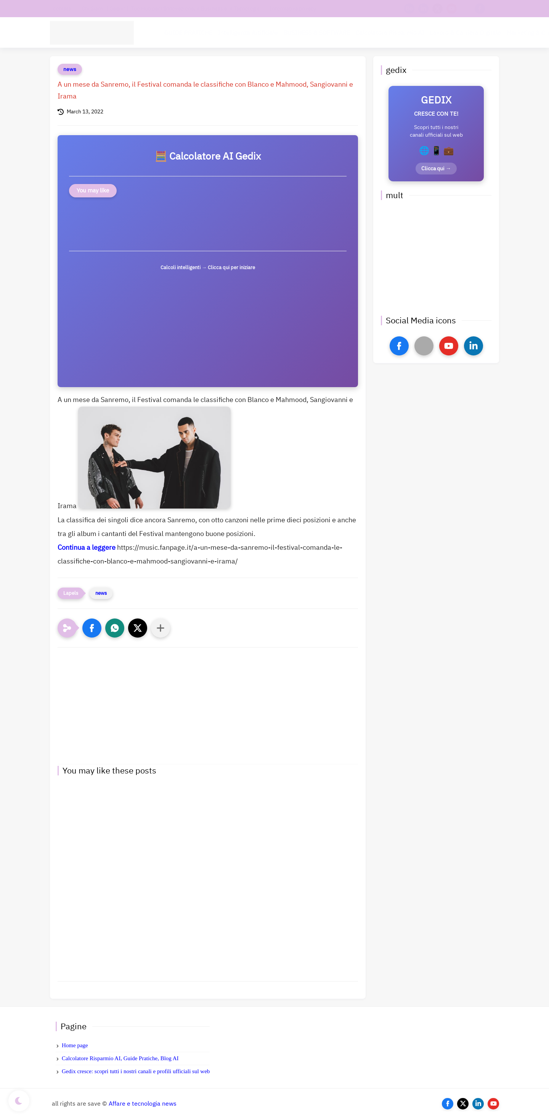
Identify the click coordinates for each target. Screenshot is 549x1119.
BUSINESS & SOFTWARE (317, 32)
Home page (75, 1045)
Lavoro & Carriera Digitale (465, 32)
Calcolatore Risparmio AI (390, 32)
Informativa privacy (293, 9)
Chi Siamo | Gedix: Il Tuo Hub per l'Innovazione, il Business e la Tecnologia (171, 9)
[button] (91, 628)
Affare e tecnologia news (143, 1103)
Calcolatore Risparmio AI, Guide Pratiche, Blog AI (120, 1058)
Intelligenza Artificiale (248, 32)
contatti (62, 9)
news (69, 69)
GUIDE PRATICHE (188, 32)
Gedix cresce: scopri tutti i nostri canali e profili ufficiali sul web (136, 1071)
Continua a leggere (87, 547)
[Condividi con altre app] (160, 628)
